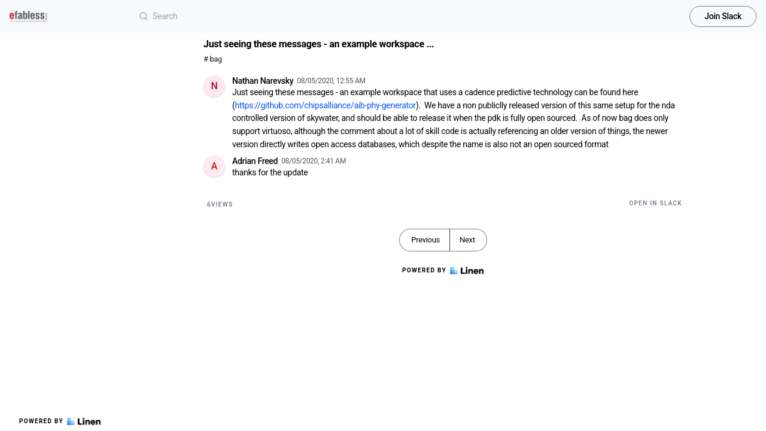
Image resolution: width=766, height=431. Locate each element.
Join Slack (722, 16)
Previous (425, 239)
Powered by (60, 421)
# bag (212, 58)
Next (467, 239)
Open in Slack (655, 203)
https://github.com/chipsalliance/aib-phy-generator (325, 105)
